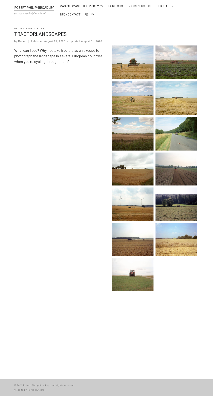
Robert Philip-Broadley (36, 385)
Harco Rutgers (36, 390)
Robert (22, 41)
